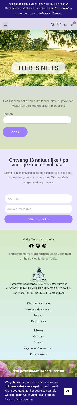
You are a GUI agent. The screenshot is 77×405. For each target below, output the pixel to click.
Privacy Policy (38, 354)
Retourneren (38, 321)
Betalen (38, 315)
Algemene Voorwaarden (38, 348)
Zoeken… (9, 114)
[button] (5, 25)
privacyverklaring (25, 177)
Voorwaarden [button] (24, 399)
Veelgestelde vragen (38, 309)
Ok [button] (67, 391)
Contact (38, 342)
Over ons (38, 336)
